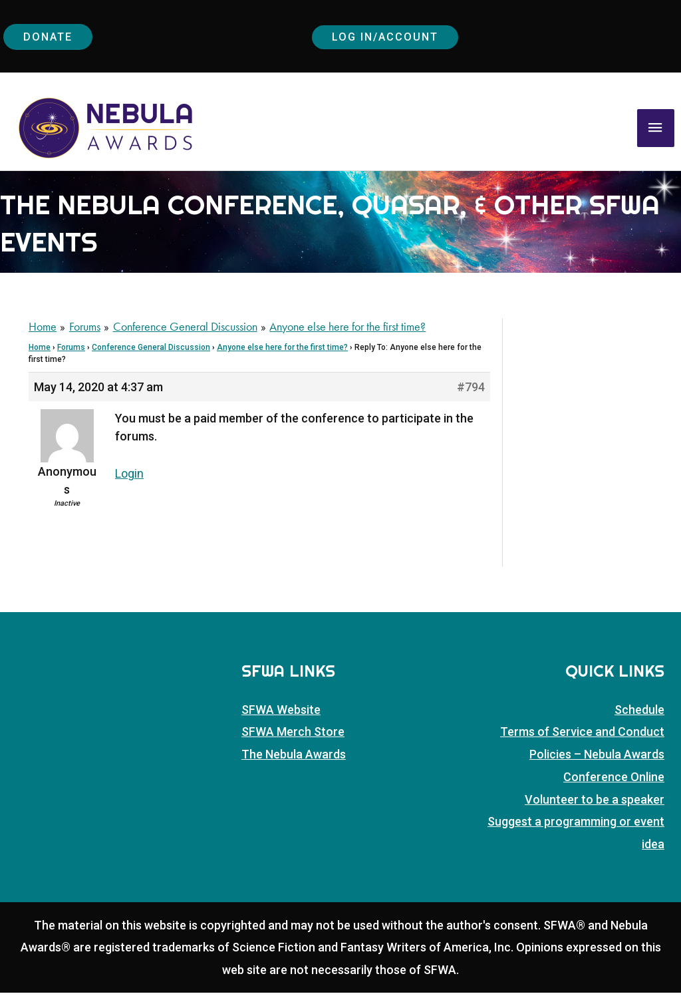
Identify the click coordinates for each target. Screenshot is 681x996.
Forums (71, 352)
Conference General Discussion (151, 352)
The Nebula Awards (293, 758)
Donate (50, 38)
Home (40, 352)
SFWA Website (281, 714)
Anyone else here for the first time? (282, 352)
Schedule (639, 714)
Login (129, 478)
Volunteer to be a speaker (594, 803)
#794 (471, 392)
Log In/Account (388, 38)
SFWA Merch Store (292, 736)
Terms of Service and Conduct (582, 736)
